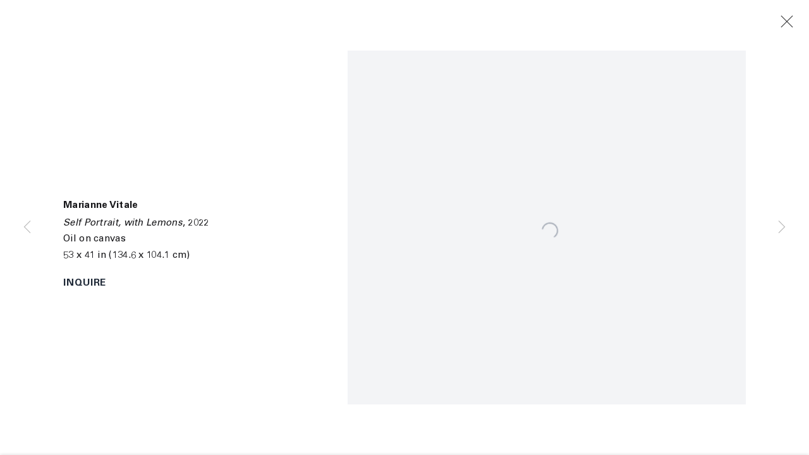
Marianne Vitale (100, 205)
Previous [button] (27, 227)
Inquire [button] (84, 283)
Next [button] (782, 227)
